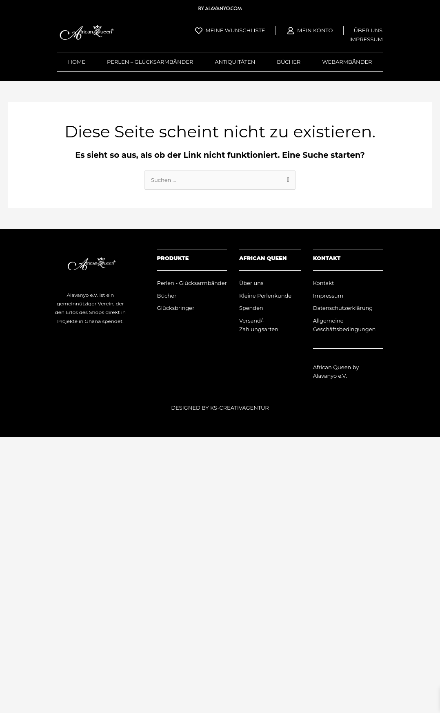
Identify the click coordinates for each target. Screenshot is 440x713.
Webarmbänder (347, 61)
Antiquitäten (235, 61)
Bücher (288, 61)
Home (76, 61)
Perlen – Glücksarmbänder (150, 61)
